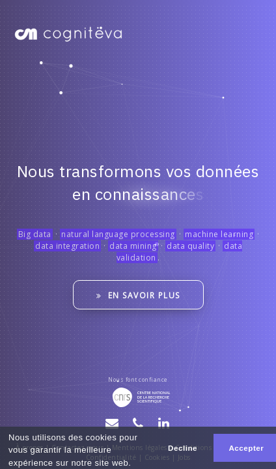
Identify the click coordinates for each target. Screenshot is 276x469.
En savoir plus (138, 295)
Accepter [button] (246, 448)
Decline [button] (182, 448)
